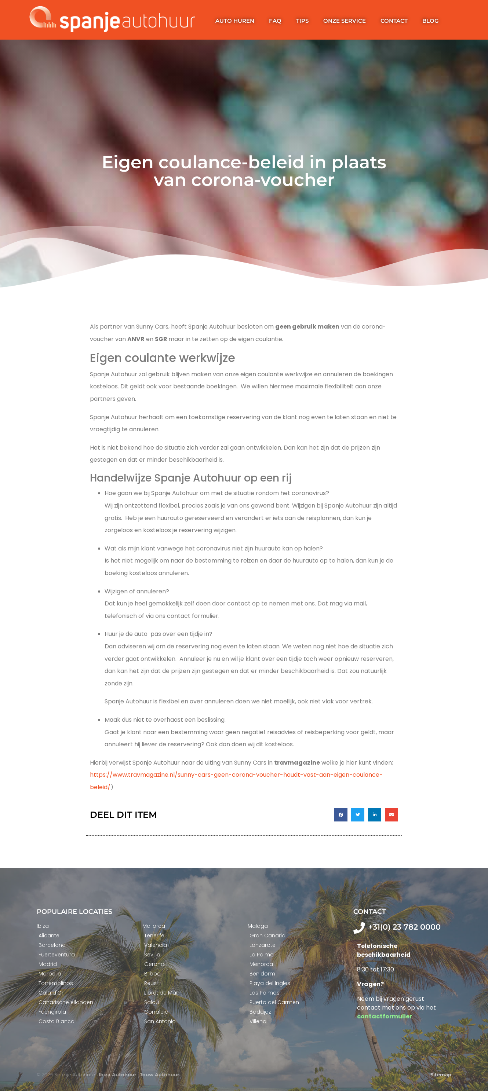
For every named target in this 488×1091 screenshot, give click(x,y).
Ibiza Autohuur (117, 1074)
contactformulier (384, 1016)
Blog (430, 20)
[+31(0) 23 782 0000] (359, 928)
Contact (394, 20)
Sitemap (440, 1074)
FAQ (275, 20)
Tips (302, 20)
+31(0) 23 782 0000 (404, 926)
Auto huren (234, 20)
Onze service (344, 20)
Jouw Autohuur (159, 1074)
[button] (340, 814)
